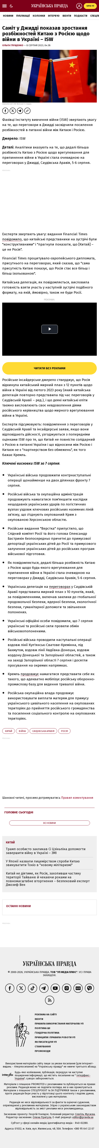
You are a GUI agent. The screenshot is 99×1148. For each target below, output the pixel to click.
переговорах (59, 587)
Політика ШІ (42, 1028)
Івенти (66, 15)
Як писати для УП (46, 1042)
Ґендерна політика (47, 1032)
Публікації (23, 15)
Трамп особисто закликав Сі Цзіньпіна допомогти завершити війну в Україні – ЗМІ (45, 851)
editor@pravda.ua (82, 1117)
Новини (8, 15)
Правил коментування (77, 797)
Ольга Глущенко (13, 45)
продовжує (30, 674)
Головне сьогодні (18, 812)
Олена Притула (42, 1117)
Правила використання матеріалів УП (59, 1023)
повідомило (12, 239)
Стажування (43, 1046)
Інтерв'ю (54, 15)
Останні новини (18, 906)
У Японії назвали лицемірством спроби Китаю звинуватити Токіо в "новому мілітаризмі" (43, 863)
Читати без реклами (49, 368)
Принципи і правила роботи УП (55, 1037)
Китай (8, 731)
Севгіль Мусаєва (85, 1114)
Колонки (39, 15)
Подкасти (80, 15)
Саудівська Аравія (43, 731)
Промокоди (42, 1051)
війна (22, 731)
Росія (64, 731)
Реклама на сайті (46, 1014)
